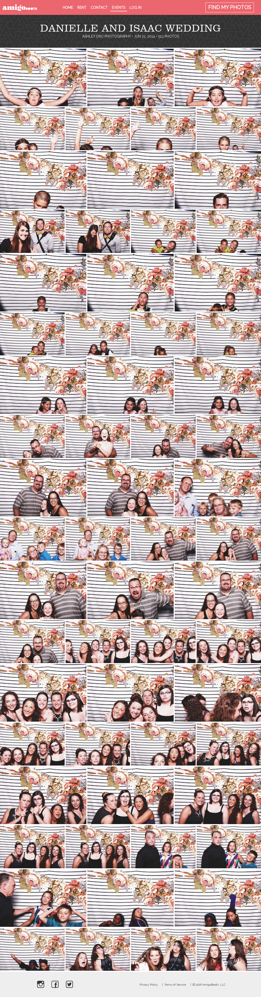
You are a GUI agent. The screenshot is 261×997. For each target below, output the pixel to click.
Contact (99, 8)
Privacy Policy (149, 984)
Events (118, 8)
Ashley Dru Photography (106, 36)
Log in (135, 8)
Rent (81, 8)
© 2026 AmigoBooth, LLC (209, 984)
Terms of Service (175, 984)
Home (68, 8)
